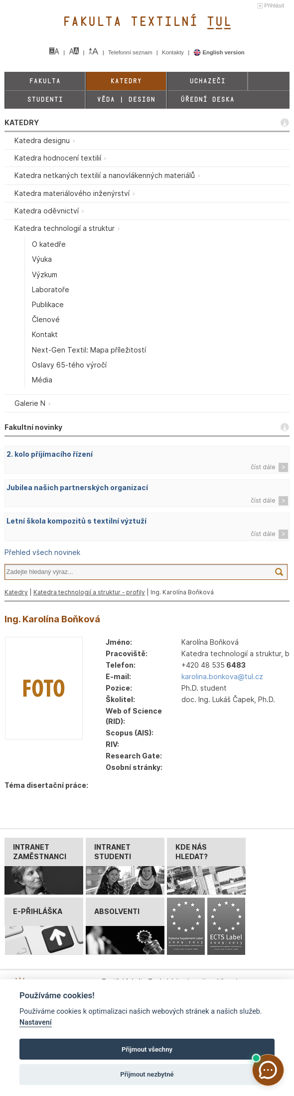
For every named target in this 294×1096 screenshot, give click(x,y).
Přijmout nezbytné (146, 1074)
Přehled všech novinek (42, 552)
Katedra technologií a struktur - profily (89, 592)
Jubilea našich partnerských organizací (77, 487)
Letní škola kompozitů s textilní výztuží (76, 521)
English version (219, 52)
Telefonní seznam (131, 52)
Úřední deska (207, 99)
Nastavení (35, 1022)
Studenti (45, 99)
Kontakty (173, 52)
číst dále (263, 467)
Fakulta (44, 81)
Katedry (126, 81)
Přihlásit (274, 5)
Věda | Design (126, 99)
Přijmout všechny (147, 1049)
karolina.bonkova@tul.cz (222, 676)
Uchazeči (207, 81)
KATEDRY (21, 122)
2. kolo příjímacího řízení (49, 454)
